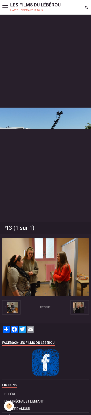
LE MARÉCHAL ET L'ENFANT (24, 401)
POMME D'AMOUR (17, 409)
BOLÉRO (10, 394)
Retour (45, 307)
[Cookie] (9, 406)
